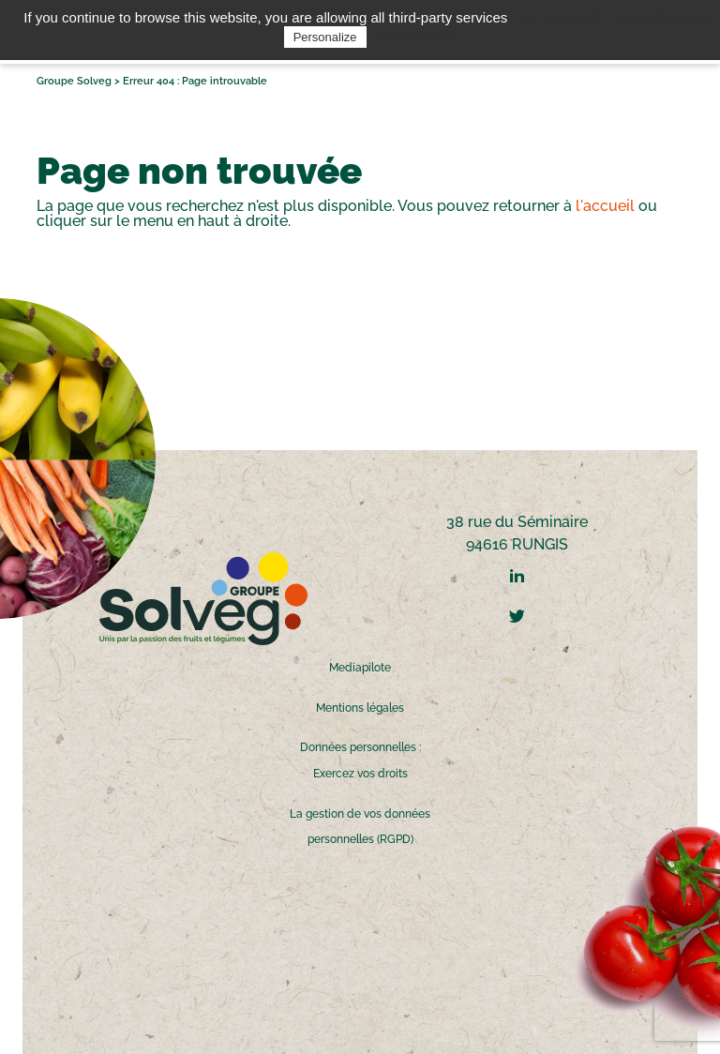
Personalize (325, 37)
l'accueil (605, 206)
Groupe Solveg (74, 81)
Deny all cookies (662, 17)
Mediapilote (360, 667)
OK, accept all (557, 17)
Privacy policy (416, 36)
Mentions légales (360, 708)
